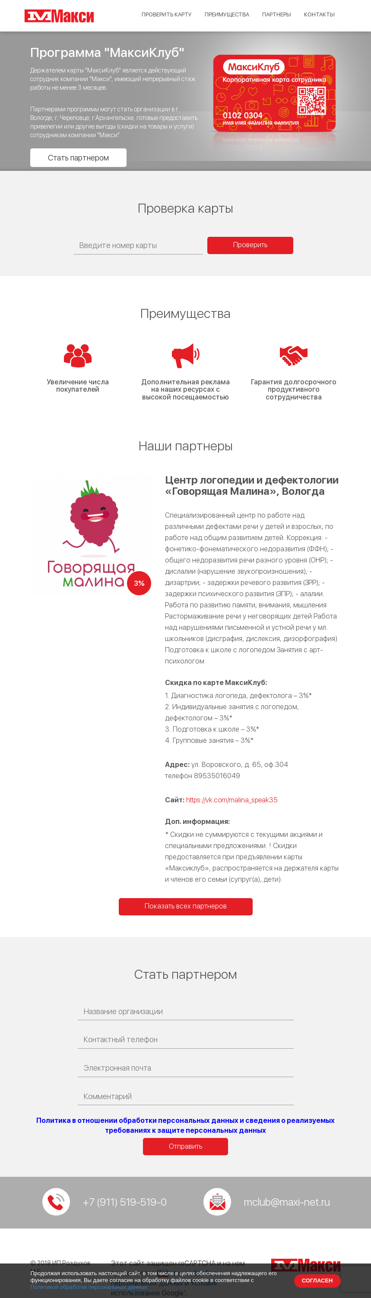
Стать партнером (78, 157)
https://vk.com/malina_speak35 (232, 800)
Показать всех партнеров (186, 906)
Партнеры (273, 14)
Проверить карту (154, 14)
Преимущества (219, 14)
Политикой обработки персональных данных (89, 1287)
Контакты (318, 14)
